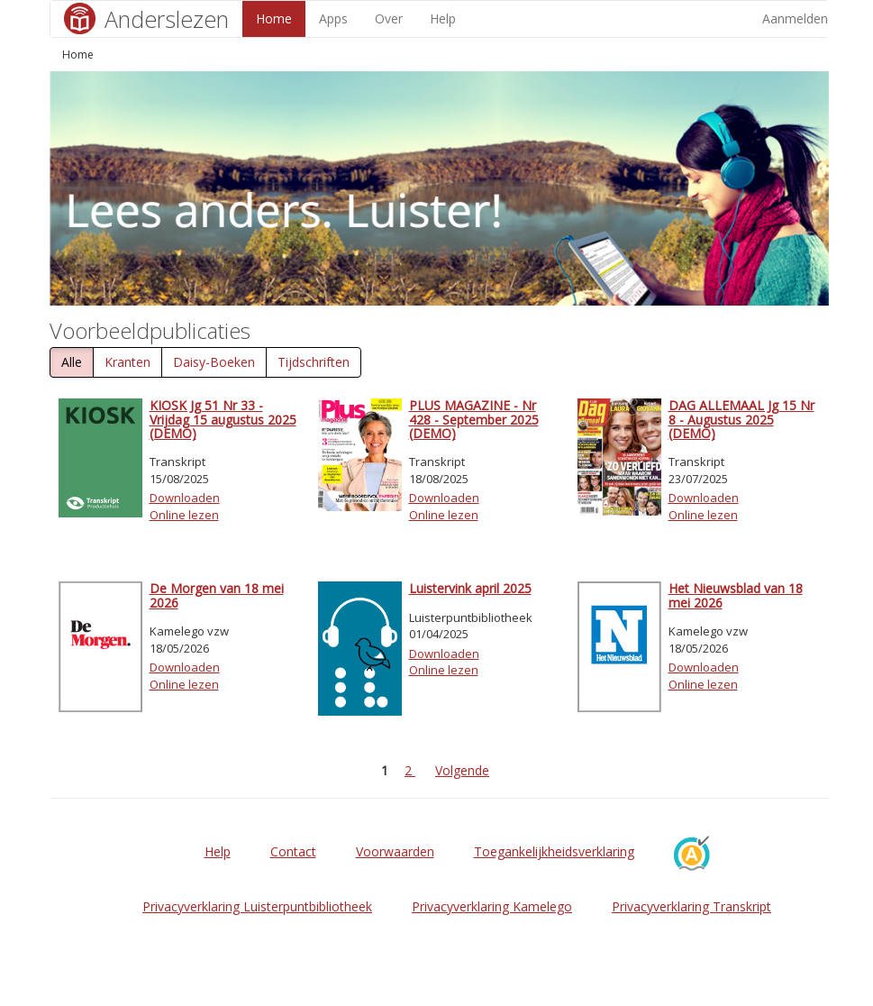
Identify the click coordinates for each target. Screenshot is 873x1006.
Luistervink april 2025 (470, 588)
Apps (333, 18)
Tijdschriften (313, 361)
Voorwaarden (395, 851)
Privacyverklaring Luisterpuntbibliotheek (257, 906)
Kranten (127, 361)
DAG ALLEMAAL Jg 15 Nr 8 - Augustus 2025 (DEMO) (741, 419)
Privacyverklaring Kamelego (492, 906)
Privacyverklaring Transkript (691, 906)
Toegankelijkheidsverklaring (554, 851)
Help (443, 18)
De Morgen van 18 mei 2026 (217, 595)
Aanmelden (795, 18)
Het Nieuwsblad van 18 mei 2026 (735, 595)
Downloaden (185, 497)
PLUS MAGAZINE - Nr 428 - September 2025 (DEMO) (474, 419)
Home (274, 18)
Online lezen (184, 515)
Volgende (462, 770)
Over (389, 18)
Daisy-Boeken (214, 361)
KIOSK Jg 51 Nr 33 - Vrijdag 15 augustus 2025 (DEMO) (223, 419)
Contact (293, 851)
